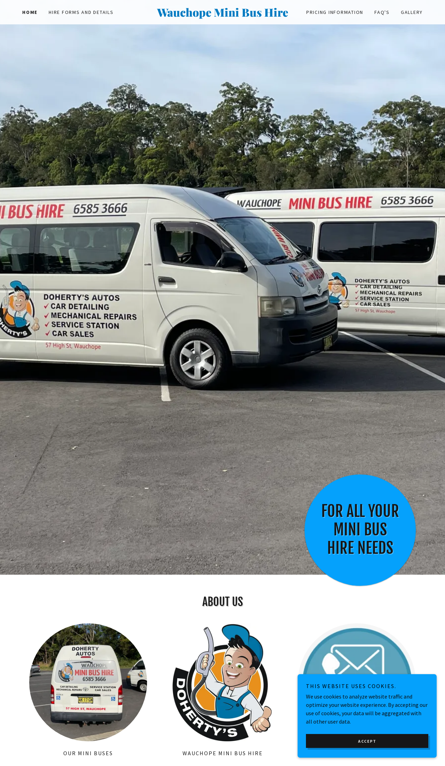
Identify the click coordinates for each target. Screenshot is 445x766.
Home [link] (30, 12)
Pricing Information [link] (334, 12)
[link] (222, 14)
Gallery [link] (412, 12)
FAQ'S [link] (382, 12)
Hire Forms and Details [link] (81, 12)
